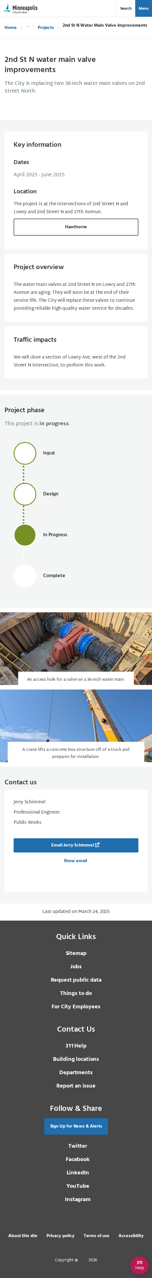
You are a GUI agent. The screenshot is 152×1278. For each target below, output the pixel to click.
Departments (75, 1072)
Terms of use (96, 1236)
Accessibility (131, 1236)
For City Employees (76, 1006)
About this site (22, 1236)
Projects (46, 28)
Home (10, 28)
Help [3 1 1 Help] (76, 1046)
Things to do (76, 993)
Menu (144, 8)
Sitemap (76, 953)
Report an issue (76, 1086)
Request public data (76, 980)
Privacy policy (61, 1236)
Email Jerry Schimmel (72, 845)
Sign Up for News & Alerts (76, 1126)
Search (126, 8)
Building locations (76, 1059)
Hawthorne (76, 227)
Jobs (75, 966)
